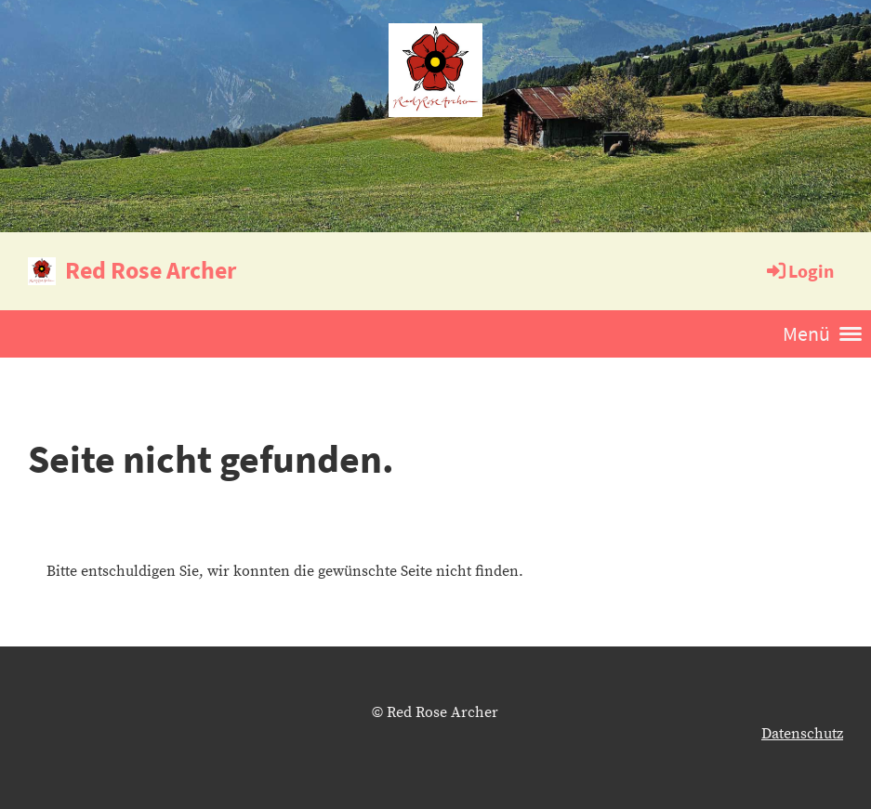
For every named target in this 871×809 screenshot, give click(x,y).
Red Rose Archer (150, 269)
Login (799, 270)
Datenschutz (802, 733)
